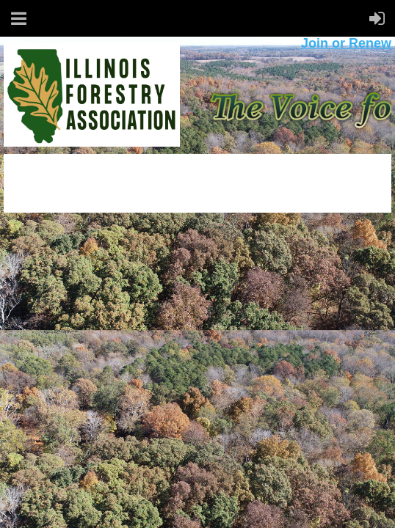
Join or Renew (346, 43)
